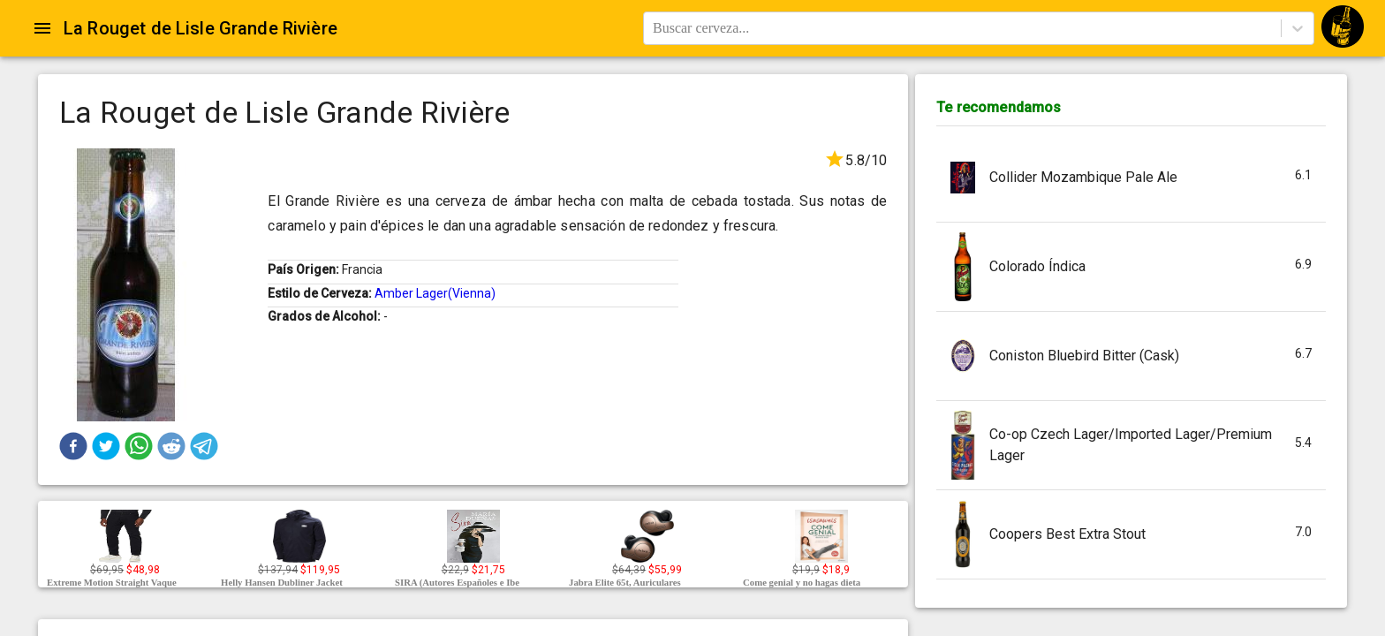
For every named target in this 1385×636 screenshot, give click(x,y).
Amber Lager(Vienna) (435, 293)
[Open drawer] (42, 28)
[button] (73, 446)
